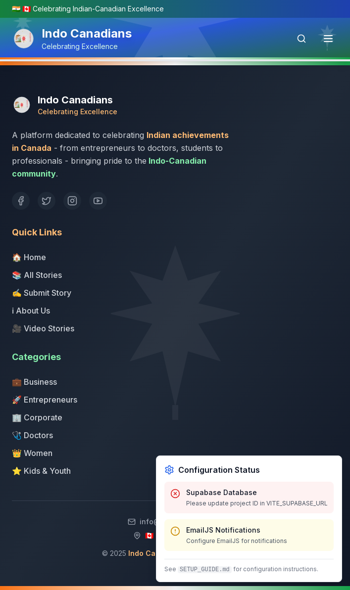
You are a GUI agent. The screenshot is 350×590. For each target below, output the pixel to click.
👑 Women (32, 453)
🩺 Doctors (32, 435)
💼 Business (34, 382)
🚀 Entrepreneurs (44, 400)
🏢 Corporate (37, 417)
